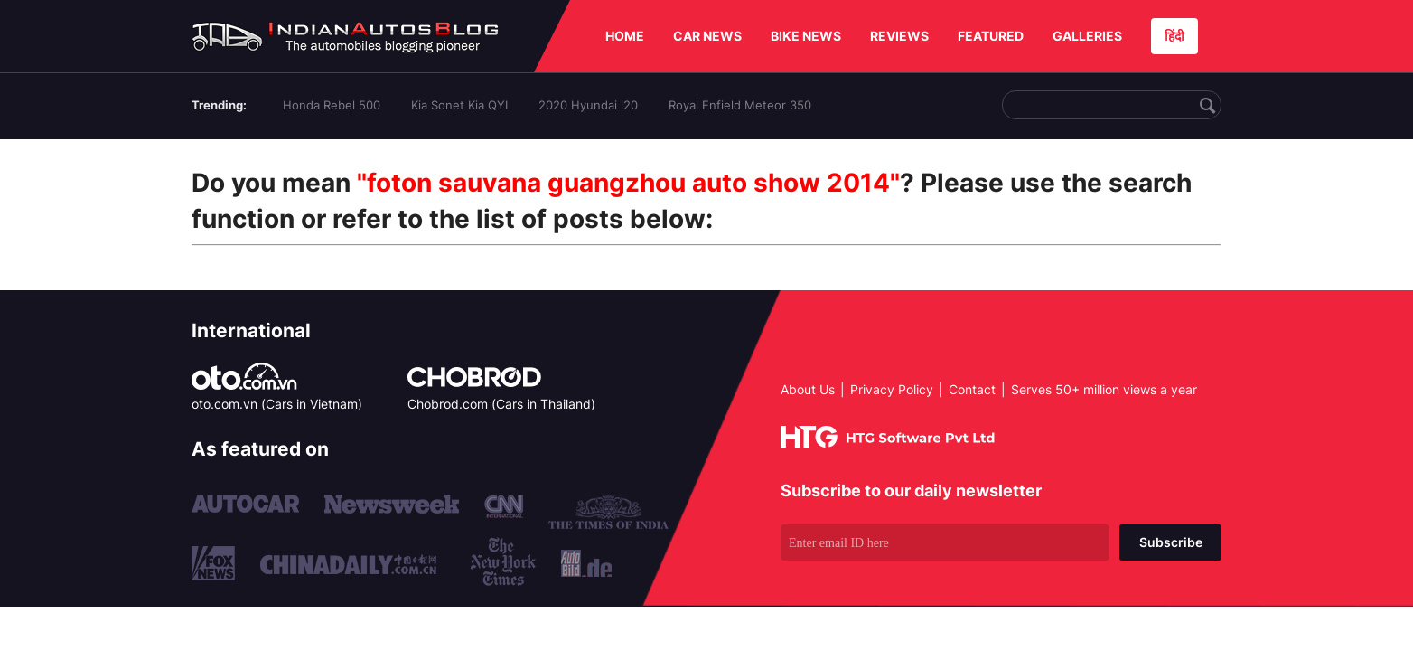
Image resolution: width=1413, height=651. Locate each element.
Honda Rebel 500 (331, 105)
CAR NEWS (707, 35)
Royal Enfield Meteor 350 (740, 105)
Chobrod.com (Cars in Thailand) (501, 403)
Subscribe (1170, 542)
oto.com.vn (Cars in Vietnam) (277, 403)
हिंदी (1174, 35)
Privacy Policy (891, 389)
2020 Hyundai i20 (588, 105)
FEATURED (991, 35)
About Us (808, 389)
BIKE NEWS (806, 35)
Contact (972, 389)
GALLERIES (1087, 35)
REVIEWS (899, 35)
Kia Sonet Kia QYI (459, 105)
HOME (624, 35)
